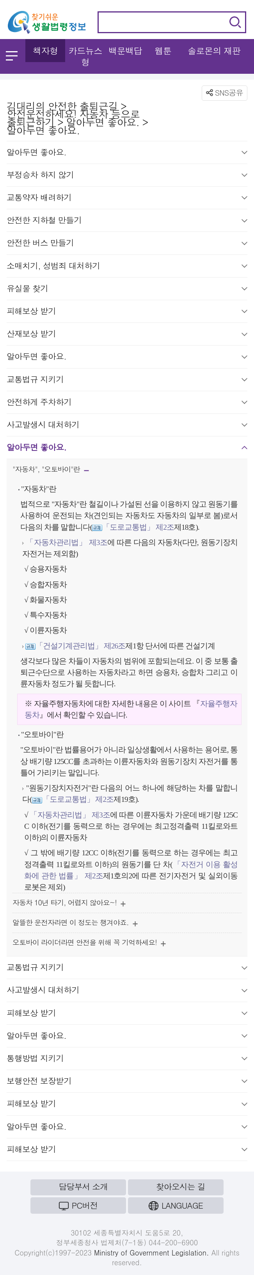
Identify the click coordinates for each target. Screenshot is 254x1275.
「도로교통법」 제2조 (138, 527)
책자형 (45, 51)
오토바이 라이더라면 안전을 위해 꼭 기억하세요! (89, 943)
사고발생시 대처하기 (127, 425)
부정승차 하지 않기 (127, 176)
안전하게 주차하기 (127, 403)
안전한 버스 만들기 (127, 244)
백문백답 (125, 51)
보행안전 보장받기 (127, 1082)
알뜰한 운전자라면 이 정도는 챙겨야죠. (75, 923)
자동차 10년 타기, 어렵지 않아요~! (69, 903)
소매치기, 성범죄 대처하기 (127, 267)
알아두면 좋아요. (127, 153)
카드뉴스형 (85, 56)
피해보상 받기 (127, 312)
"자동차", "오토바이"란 (50, 471)
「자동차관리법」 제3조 (66, 542)
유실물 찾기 (127, 289)
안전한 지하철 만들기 (127, 221)
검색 (235, 22)
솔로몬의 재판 (214, 51)
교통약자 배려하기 (127, 198)
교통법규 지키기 (127, 380)
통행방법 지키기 (127, 1059)
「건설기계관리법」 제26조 (80, 646)
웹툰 (163, 51)
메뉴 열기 (11, 56)
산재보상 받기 (127, 335)
